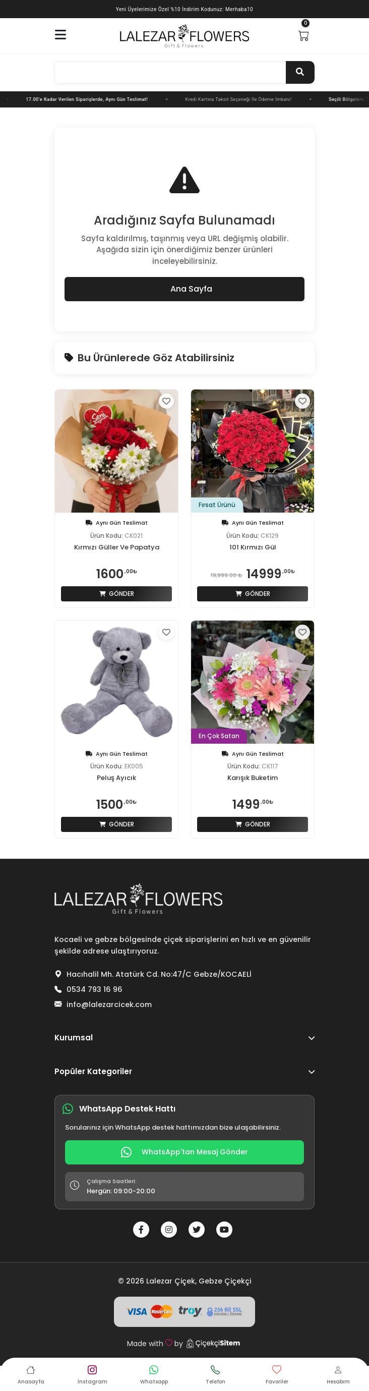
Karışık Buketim (252, 778)
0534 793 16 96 (94, 989)
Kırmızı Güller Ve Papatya (116, 547)
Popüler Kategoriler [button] (184, 1071)
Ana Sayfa (184, 289)
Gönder (116, 593)
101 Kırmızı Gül (252, 547)
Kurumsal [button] (184, 1037)
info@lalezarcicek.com (109, 1004)
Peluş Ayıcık (116, 778)
